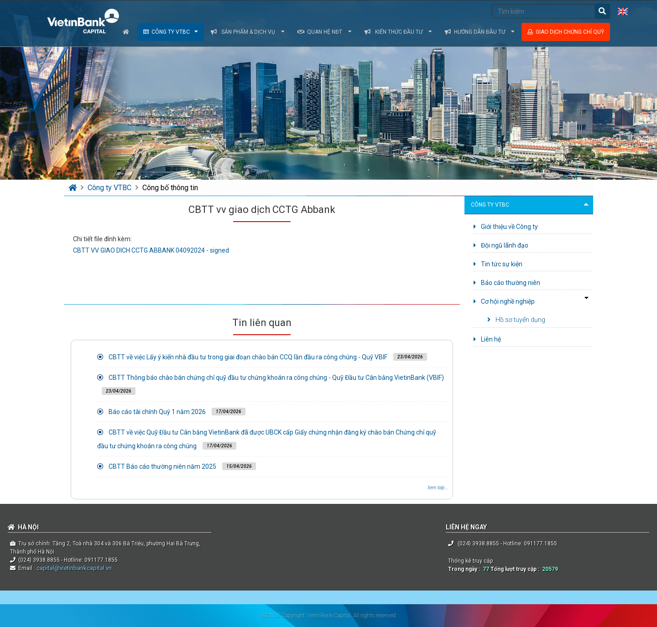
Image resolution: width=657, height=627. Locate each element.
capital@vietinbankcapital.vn (73, 568)
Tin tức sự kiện (498, 264)
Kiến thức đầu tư (398, 32)
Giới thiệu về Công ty (506, 226)
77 (486, 569)
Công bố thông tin (170, 187)
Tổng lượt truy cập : (516, 569)
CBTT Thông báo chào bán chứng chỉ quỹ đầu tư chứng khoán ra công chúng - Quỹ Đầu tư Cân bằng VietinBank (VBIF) (276, 377)
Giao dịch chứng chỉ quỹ (565, 32)
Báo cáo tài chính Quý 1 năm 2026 (157, 411)
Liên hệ (487, 339)
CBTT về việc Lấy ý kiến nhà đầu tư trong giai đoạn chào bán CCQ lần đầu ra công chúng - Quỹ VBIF (248, 357)
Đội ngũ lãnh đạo (501, 245)
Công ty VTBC (170, 32)
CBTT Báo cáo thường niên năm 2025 (162, 466)
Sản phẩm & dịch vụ (248, 32)
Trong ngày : (465, 569)
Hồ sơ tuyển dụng (516, 319)
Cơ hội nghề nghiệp (504, 301)
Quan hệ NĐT (324, 32)
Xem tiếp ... (438, 487)
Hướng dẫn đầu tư (480, 32)
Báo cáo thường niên (507, 282)
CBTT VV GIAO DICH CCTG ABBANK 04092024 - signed (151, 250)
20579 (550, 569)
